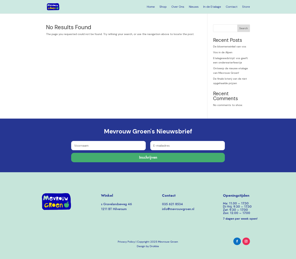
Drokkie (154, 246)
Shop (163, 7)
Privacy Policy (126, 241)
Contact (231, 7)
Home (151, 7)
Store (246, 7)
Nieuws (194, 7)
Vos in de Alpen (222, 52)
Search (243, 28)
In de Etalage (212, 7)
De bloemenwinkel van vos (229, 46)
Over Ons (177, 7)
